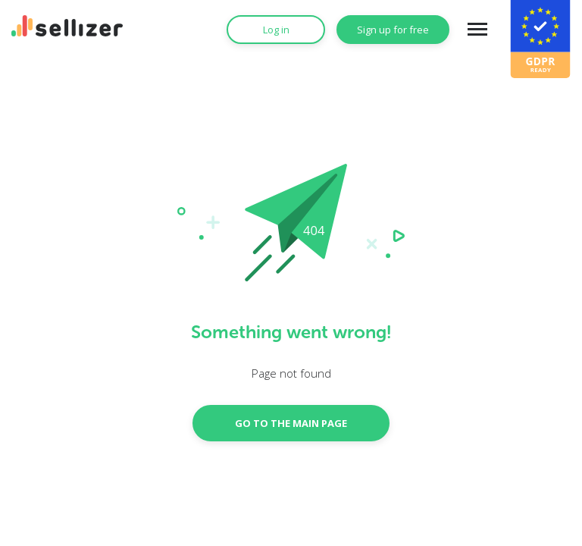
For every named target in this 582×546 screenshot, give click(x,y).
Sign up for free (393, 29)
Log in (276, 29)
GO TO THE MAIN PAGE (291, 423)
